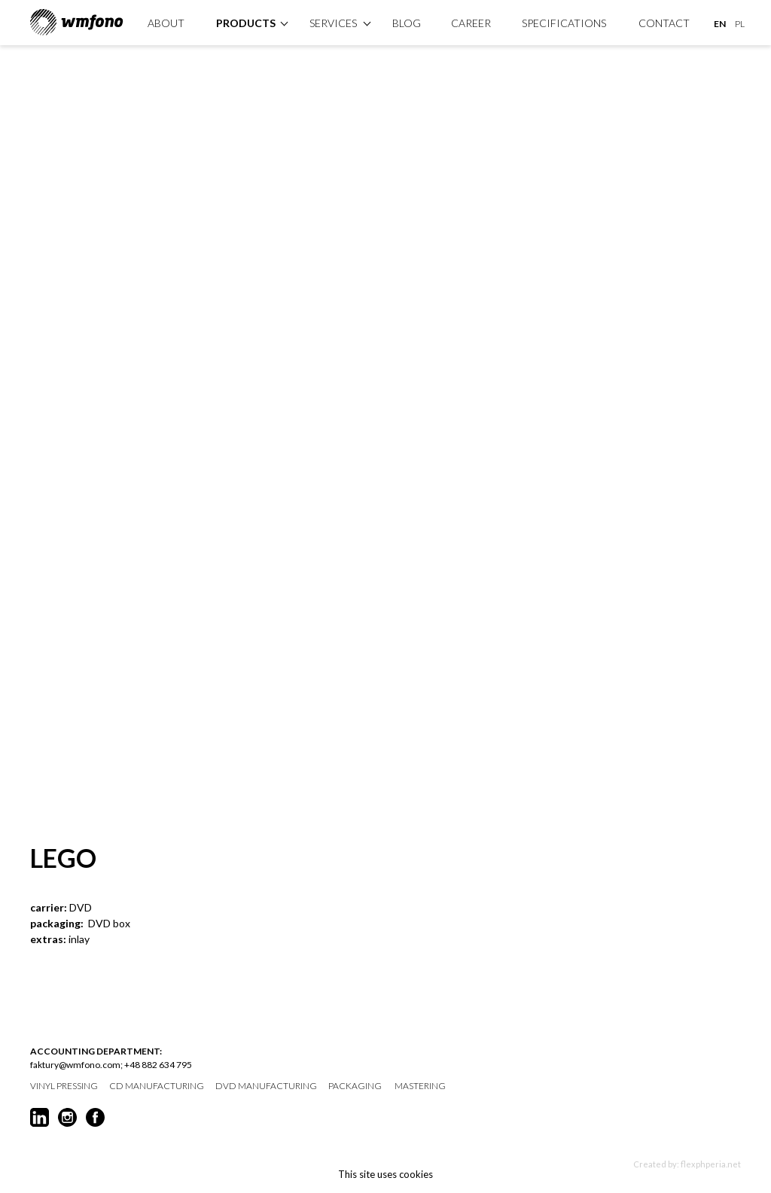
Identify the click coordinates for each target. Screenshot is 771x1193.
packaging (355, 1086)
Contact (664, 23)
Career (471, 23)
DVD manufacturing (266, 1086)
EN (720, 23)
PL (740, 23)
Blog (406, 23)
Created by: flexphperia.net (687, 1164)
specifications (564, 23)
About (166, 23)
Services (333, 23)
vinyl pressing (64, 1086)
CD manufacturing (156, 1086)
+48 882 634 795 (158, 1064)
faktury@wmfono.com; (76, 1064)
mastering (420, 1086)
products (246, 23)
